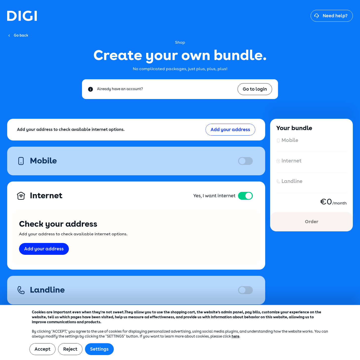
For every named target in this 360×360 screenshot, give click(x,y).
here (235, 336)
